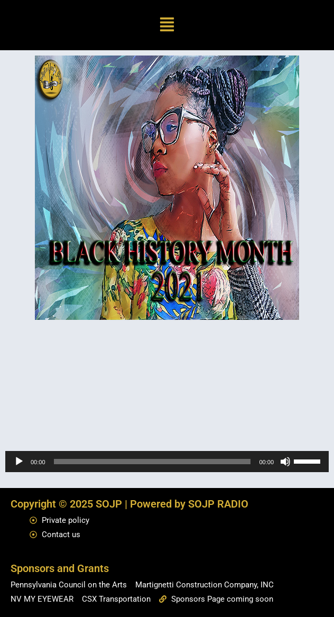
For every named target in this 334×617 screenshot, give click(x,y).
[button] (167, 25)
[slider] (152, 461)
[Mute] (285, 461)
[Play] (19, 461)
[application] (167, 461)
